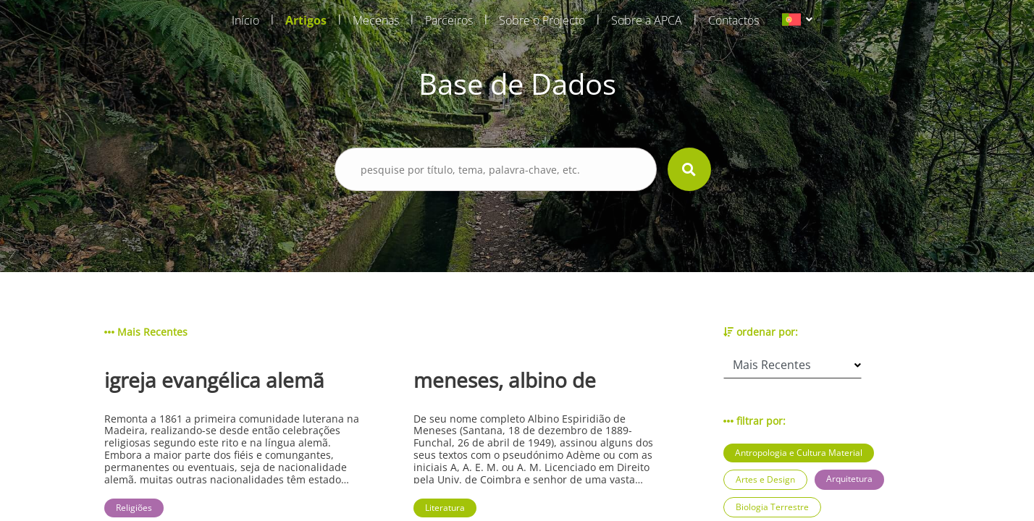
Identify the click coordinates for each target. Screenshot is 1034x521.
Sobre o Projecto (542, 20)
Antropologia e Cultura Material (798, 452)
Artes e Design (765, 479)
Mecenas (376, 20)
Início (245, 20)
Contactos (733, 20)
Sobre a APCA (646, 20)
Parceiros (449, 20)
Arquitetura (849, 479)
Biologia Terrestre (772, 507)
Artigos (306, 20)
